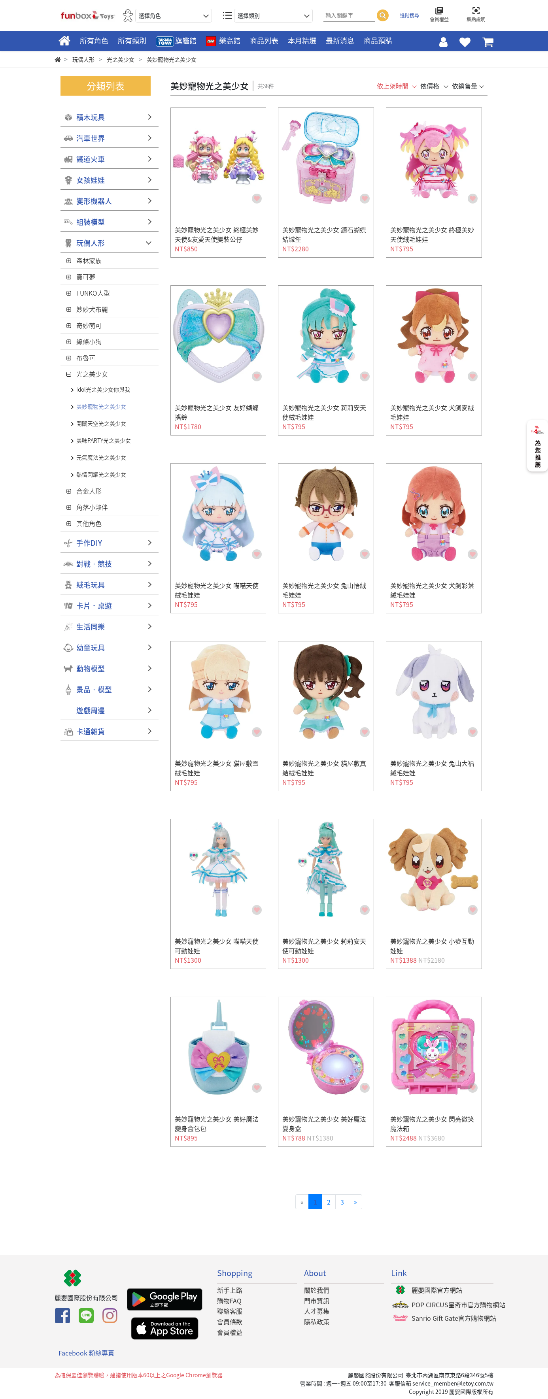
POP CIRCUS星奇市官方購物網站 (458, 1304)
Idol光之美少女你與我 (103, 389)
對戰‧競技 (94, 563)
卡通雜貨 (90, 731)
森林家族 (89, 260)
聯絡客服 (229, 1311)
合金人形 (89, 491)
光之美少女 (92, 374)
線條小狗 (89, 341)
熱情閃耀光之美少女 (101, 474)
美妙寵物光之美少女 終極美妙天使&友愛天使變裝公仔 (217, 234)
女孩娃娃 (90, 180)
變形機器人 (94, 201)
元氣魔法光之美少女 (101, 457)
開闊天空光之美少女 (101, 423)
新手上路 (229, 1290)
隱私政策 (316, 1321)
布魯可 (85, 357)
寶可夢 (85, 276)
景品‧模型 (94, 689)
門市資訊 (316, 1300)
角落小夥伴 (92, 507)
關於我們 (316, 1290)
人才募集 (316, 1311)
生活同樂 (90, 626)
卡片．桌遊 (94, 605)
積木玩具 (90, 117)
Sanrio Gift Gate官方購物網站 (454, 1318)
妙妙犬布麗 (92, 309)
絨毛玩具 (90, 584)
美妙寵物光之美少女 (101, 406)
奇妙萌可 (89, 325)
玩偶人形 (90, 243)
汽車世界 (90, 138)
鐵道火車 (90, 159)
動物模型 (90, 668)
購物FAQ (229, 1300)
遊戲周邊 (90, 710)
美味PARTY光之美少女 (103, 440)
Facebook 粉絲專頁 (86, 1353)
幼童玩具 (90, 647)
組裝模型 (90, 222)
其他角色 (89, 523)
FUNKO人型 (93, 293)
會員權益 (229, 1332)
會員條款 (229, 1321)
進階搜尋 (409, 15)
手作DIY (89, 542)
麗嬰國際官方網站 (437, 1290)
